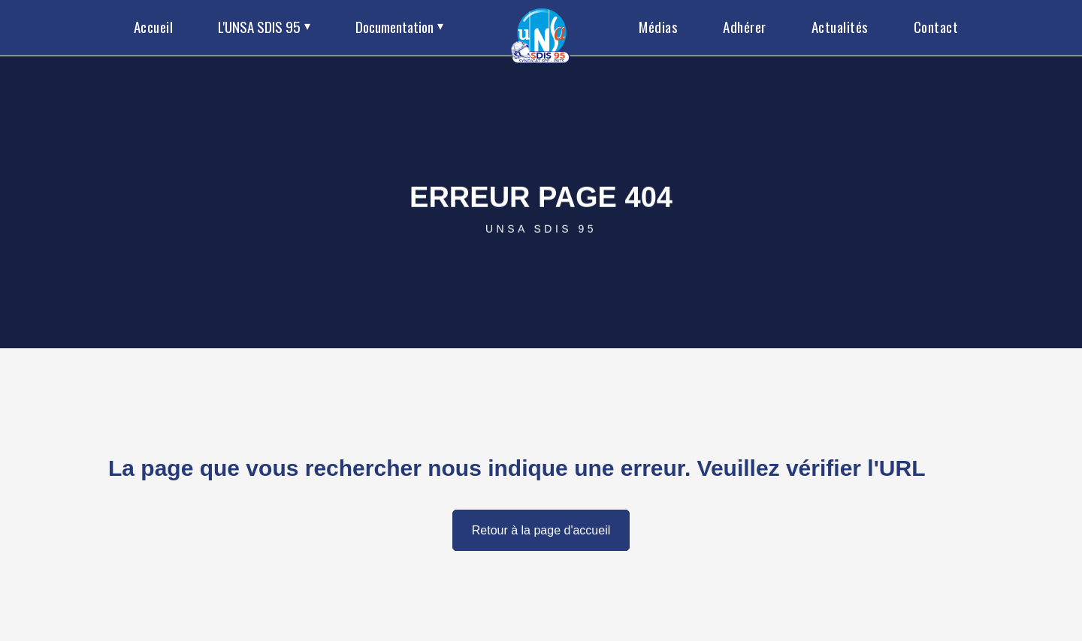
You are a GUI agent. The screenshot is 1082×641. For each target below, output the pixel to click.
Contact (936, 26)
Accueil (154, 26)
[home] (541, 28)
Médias (658, 26)
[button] (264, 28)
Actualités (840, 26)
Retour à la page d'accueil (541, 530)
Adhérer (744, 26)
